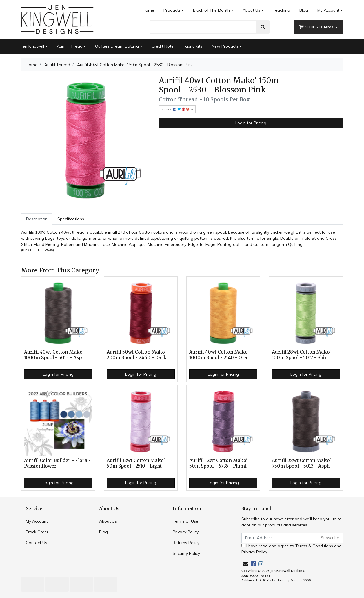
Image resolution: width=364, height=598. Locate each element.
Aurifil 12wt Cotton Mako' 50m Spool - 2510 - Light (136, 463)
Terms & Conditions (314, 545)
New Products (225, 46)
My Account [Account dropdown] (328, 10)
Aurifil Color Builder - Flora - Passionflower (57, 463)
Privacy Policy (186, 532)
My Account (37, 521)
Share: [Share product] (175, 109)
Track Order (37, 532)
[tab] (36, 219)
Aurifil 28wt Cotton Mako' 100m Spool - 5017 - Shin (301, 354)
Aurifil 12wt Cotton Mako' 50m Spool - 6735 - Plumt (218, 463)
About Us (251, 10)
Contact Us (36, 542)
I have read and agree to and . (291, 549)
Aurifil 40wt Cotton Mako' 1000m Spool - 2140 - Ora (219, 354)
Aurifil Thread (70, 46)
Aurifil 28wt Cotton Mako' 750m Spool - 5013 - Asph (301, 463)
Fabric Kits (192, 46)
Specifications (70, 218)
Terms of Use (185, 521)
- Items (316, 27)
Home (148, 10)
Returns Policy (186, 542)
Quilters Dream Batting (117, 46)
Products (172, 10)
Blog (303, 10)
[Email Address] (279, 538)
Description (37, 218)
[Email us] (245, 564)
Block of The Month (211, 10)
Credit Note (163, 46)
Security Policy (186, 553)
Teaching (281, 10)
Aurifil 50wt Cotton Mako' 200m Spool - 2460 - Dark (137, 354)
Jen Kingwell (32, 46)
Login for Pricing (250, 123)
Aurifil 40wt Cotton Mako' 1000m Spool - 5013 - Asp (54, 354)
